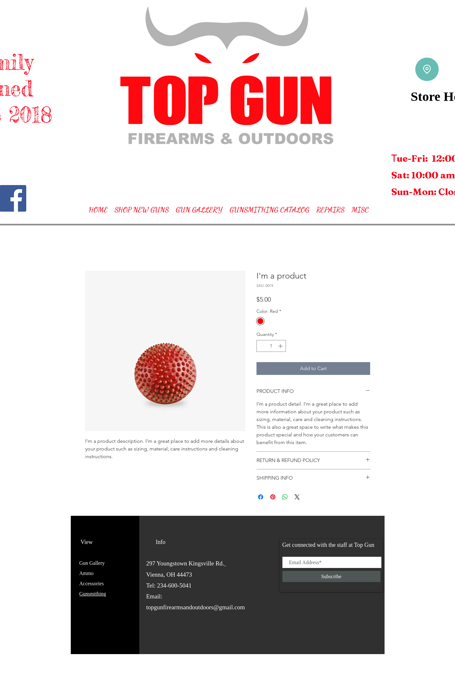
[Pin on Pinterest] (273, 497)
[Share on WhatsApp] (285, 497)
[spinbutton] (271, 346)
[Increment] (281, 346)
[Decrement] (261, 346)
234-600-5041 (174, 585)
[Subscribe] (331, 576)
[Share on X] (297, 497)
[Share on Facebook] (260, 497)
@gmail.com (229, 607)
